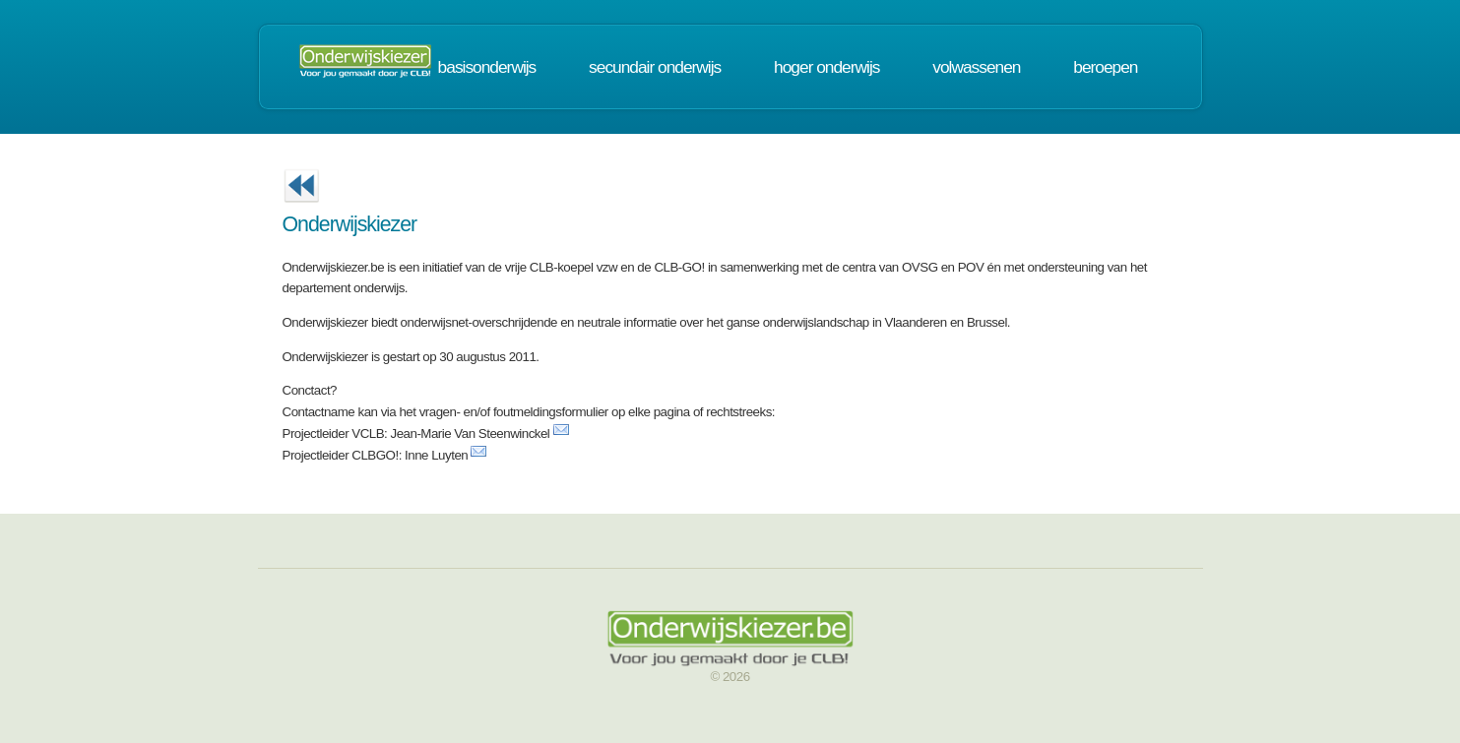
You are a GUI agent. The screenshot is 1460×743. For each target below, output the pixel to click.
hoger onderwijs (826, 67)
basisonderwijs (487, 67)
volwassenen (976, 67)
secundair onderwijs (655, 67)
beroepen (1105, 67)
